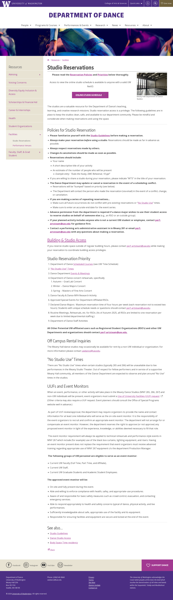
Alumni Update (94, 585)
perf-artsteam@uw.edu (138, 245)
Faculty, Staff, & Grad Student (19, 154)
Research (100, 25)
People (24, 25)
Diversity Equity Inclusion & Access (23, 92)
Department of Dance (86, 15)
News (115, 25)
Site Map (92, 582)
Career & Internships (19, 110)
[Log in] (148, 3)
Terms (91, 580)
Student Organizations (20, 126)
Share (51, 550)
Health (12, 118)
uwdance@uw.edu (91, 350)
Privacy (91, 577)
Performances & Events (76, 25)
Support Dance (157, 565)
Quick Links (135, 3)
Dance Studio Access (60, 538)
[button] (152, 83)
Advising (13, 74)
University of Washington (22, 594)
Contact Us (93, 588)
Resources (130, 25)
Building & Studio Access (66, 240)
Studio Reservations (21, 140)
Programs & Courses (46, 25)
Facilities (65, 60)
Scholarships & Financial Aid (23, 102)
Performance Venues (22, 145)
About (146, 25)
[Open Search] (155, 3)
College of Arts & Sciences (116, 3)
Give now (166, 3)
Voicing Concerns (18, 82)
